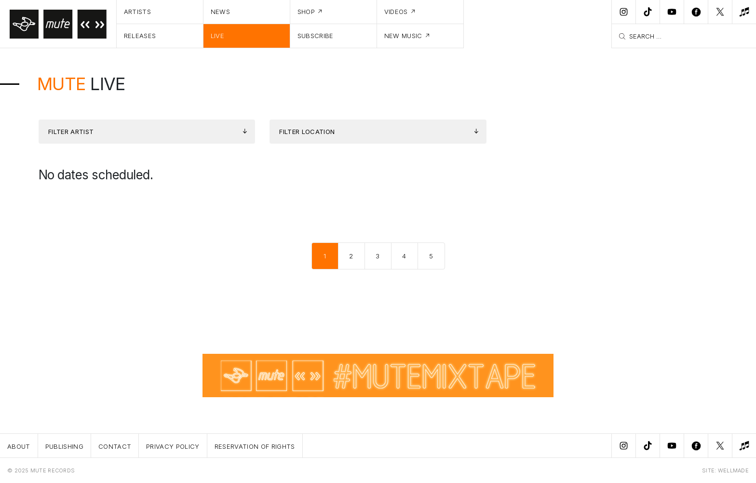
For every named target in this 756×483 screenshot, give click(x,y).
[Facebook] (696, 12)
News (220, 11)
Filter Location (307, 131)
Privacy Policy (173, 446)
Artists (137, 11)
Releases (140, 36)
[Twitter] (720, 12)
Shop (306, 11)
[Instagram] (623, 12)
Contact (114, 446)
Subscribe (315, 36)
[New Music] (744, 12)
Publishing (64, 446)
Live (217, 36)
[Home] (58, 24)
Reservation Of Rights (255, 446)
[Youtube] (672, 12)
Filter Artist (71, 131)
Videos (396, 11)
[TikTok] (647, 12)
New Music (403, 36)
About (18, 446)
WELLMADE (733, 470)
